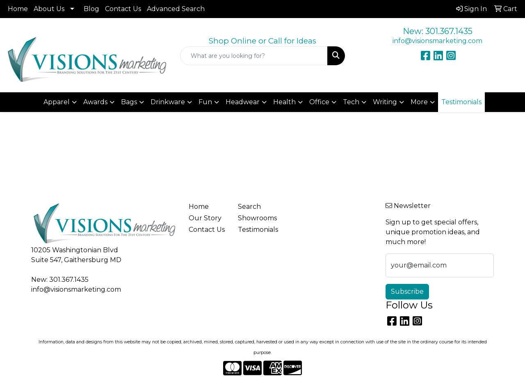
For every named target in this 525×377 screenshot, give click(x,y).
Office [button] (319, 102)
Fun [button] (205, 102)
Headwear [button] (243, 102)
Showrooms (257, 218)
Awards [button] (95, 102)
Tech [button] (351, 102)
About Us (49, 9)
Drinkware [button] (168, 102)
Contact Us (123, 9)
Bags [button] (129, 102)
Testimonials (257, 229)
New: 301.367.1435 (437, 31)
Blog (91, 9)
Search (249, 206)
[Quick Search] (254, 55)
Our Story (205, 218)
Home (18, 9)
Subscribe (407, 291)
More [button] (419, 102)
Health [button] (284, 102)
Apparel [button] (56, 102)
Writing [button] (385, 102)
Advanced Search (176, 9)
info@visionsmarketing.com (437, 41)
